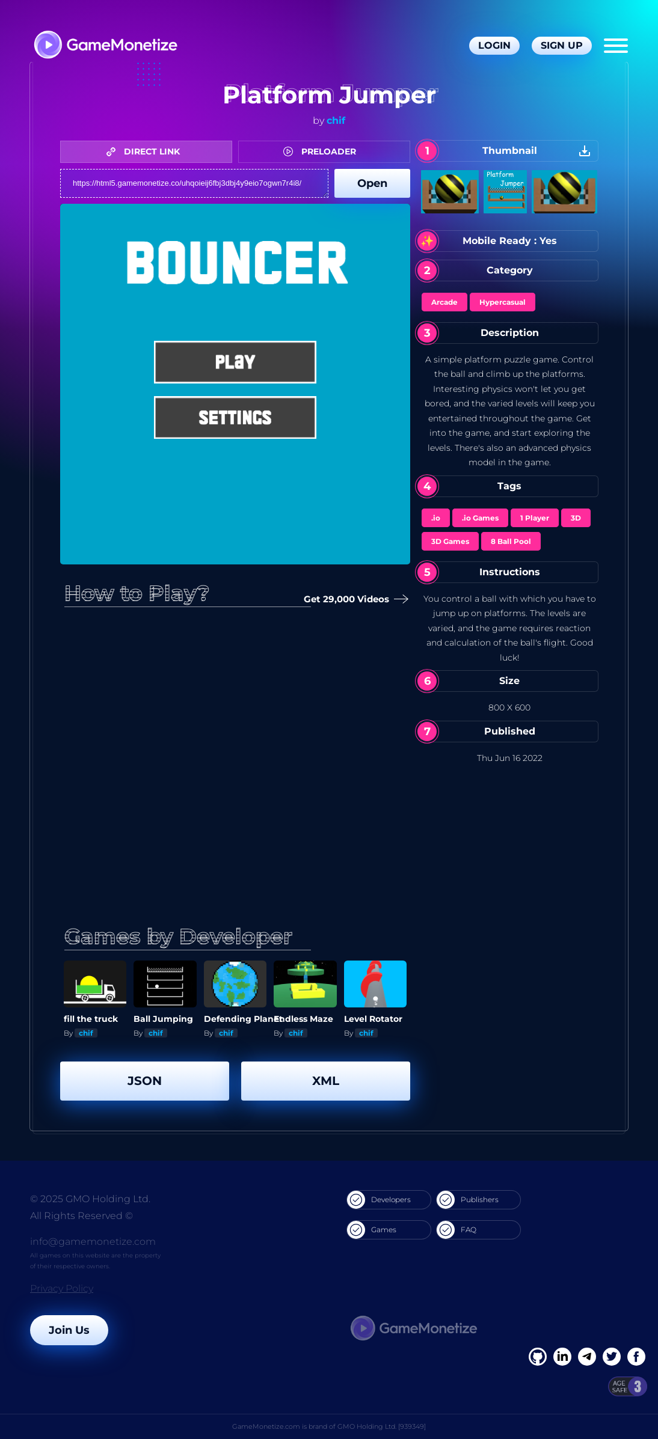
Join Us (69, 1330)
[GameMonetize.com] (105, 46)
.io (435, 517)
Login (494, 45)
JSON (145, 1081)
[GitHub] (636, 1357)
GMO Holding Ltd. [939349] (381, 1426)
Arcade (444, 302)
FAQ (456, 1230)
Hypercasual (502, 302)
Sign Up (562, 45)
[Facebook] (538, 1357)
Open (372, 183)
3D (576, 517)
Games (371, 1230)
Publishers (468, 1200)
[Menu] (616, 45)
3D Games (450, 541)
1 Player (534, 517)
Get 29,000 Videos (352, 599)
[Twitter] (612, 1357)
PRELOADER (322, 151)
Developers (379, 1200)
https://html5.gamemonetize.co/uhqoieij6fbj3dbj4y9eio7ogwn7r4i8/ (194, 183)
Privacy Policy (61, 1288)
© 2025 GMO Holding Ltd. (90, 1199)
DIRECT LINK (146, 151)
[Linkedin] (587, 1357)
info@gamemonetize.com (93, 1241)
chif (336, 120)
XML (325, 1081)
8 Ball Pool (511, 541)
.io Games (480, 517)
